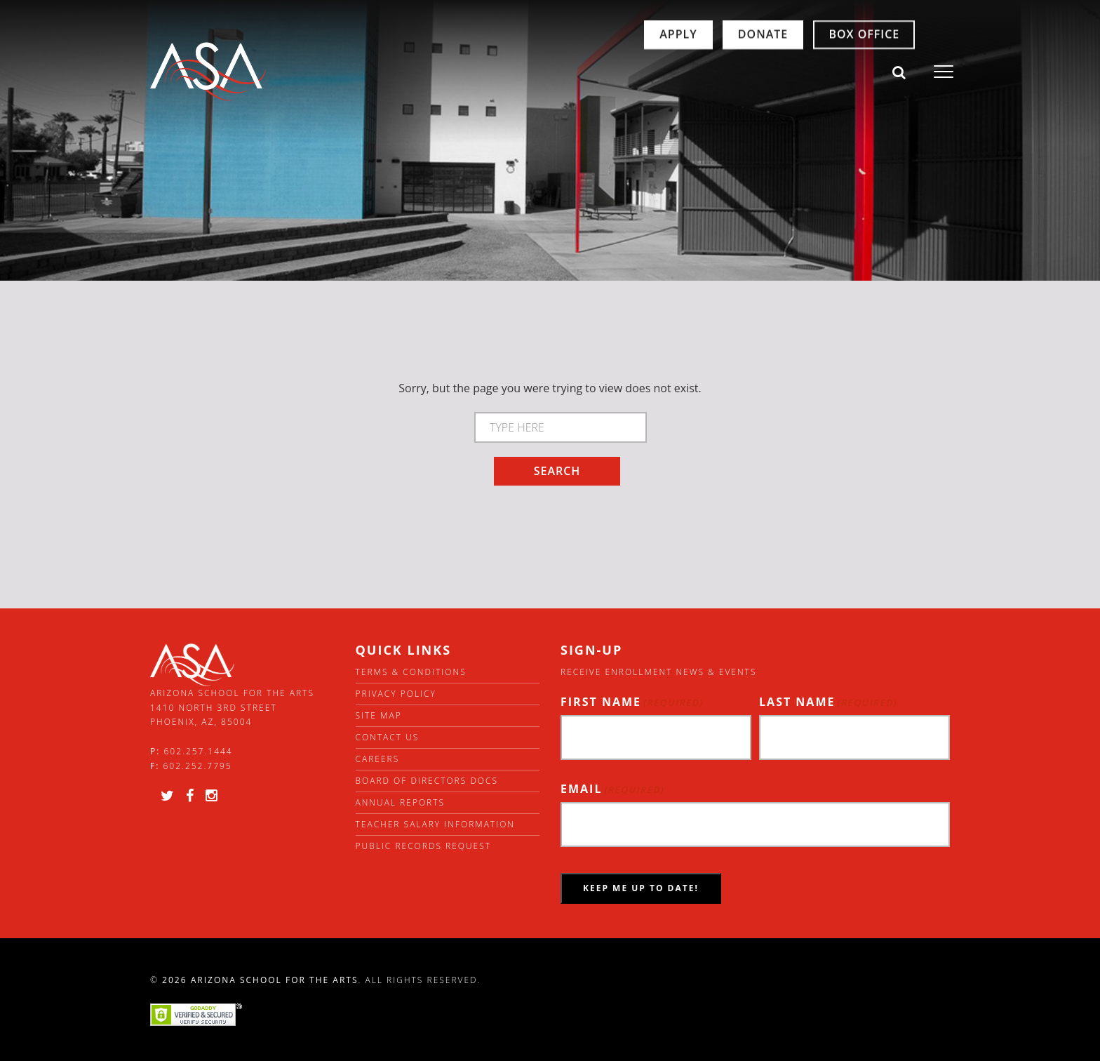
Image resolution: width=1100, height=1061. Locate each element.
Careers (378, 759)
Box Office (807, 71)
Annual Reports (400, 802)
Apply (621, 71)
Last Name (828, 702)
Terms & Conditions (411, 672)
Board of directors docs (427, 781)
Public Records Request (424, 846)
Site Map (379, 715)
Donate (707, 71)
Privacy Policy (396, 694)
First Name (632, 702)
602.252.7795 (197, 766)
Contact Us (388, 737)
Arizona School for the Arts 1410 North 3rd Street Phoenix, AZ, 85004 (232, 707)
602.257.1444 (198, 751)
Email (613, 789)
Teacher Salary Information (436, 824)
